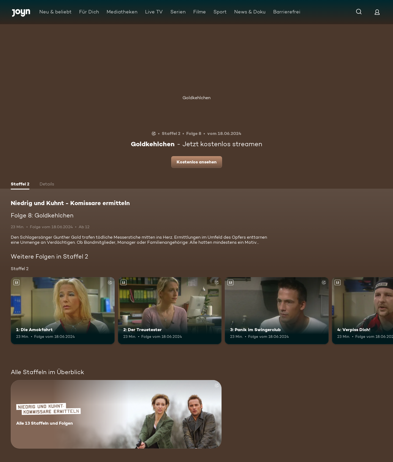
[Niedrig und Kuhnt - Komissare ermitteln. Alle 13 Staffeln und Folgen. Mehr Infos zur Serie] (116, 414)
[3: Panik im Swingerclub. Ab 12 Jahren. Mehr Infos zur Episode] (277, 311)
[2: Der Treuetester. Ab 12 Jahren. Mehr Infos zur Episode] (170, 311)
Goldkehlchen (196, 97)
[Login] (377, 12)
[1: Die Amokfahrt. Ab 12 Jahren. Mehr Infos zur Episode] (63, 311)
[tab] (20, 184)
